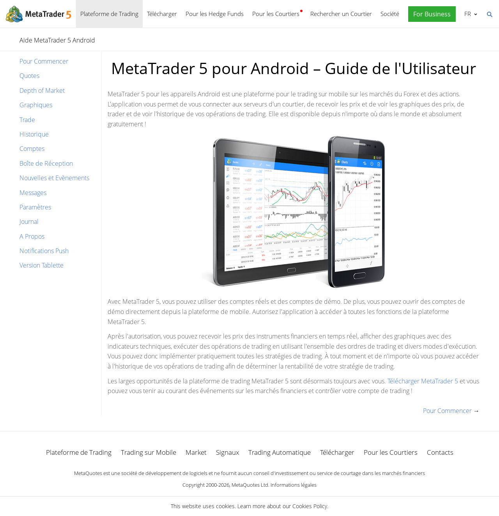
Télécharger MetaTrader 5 (423, 381)
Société (389, 14)
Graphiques (35, 105)
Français (467, 14)
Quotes (29, 75)
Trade (27, 119)
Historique (34, 134)
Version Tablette (41, 265)
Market (196, 452)
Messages (32, 192)
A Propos (31, 236)
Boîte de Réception (46, 163)
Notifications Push (44, 250)
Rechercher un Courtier (341, 14)
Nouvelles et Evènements (54, 178)
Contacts (440, 452)
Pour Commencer (43, 61)
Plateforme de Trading (109, 14)
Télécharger (162, 14)
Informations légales (294, 484)
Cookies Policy (309, 506)
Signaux (227, 452)
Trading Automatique (279, 452)
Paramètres (35, 207)
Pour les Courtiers (275, 14)
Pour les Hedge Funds (215, 14)
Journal (29, 221)
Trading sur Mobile (148, 452)
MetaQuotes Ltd (250, 484)
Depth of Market (42, 90)
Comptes (31, 148)
